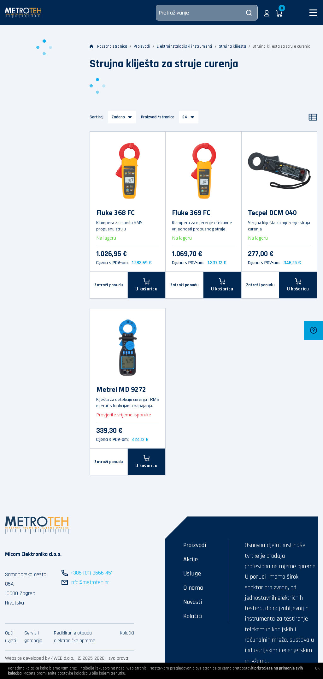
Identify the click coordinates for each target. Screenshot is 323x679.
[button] (266, 13)
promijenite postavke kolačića (62, 673)
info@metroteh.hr (89, 582)
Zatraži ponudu (108, 285)
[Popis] (313, 117)
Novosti (192, 602)
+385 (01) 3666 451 (91, 572)
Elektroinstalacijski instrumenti (184, 46)
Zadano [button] (118, 117)
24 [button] (184, 117)
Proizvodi (142, 46)
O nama (193, 588)
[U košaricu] (147, 284)
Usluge (192, 573)
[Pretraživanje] (207, 13)
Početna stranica (108, 46)
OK (317, 668)
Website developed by (27, 658)
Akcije (190, 559)
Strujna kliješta (232, 46)
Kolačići (127, 633)
